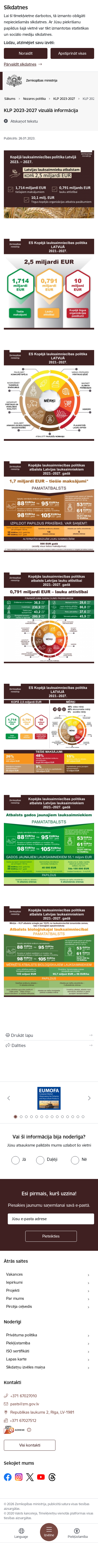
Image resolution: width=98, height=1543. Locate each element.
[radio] (18, 1159)
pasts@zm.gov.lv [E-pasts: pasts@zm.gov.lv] (24, 1403)
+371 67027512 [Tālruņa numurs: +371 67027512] (23, 1420)
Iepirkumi (14, 1282)
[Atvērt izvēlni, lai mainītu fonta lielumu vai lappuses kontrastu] (77, 1534)
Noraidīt (25, 53)
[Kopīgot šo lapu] (49, 1045)
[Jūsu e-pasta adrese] (51, 1218)
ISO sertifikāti (17, 1351)
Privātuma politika (21, 1334)
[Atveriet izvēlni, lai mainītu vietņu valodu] (21, 1534)
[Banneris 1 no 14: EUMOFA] (49, 1098)
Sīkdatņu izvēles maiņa (25, 1367)
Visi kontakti (29, 1445)
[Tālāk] (89, 1098)
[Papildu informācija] (29, 1430)
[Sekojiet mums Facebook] (8, 1477)
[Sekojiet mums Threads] (52, 1477)
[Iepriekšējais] (8, 1098)
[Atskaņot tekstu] (24, 121)
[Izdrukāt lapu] (49, 1035)
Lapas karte (16, 1359)
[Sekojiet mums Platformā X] (30, 1477)
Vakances (14, 1274)
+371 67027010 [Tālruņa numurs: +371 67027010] (23, 1395)
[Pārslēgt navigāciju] (49, 1532)
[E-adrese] (14, 1430)
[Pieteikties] (51, 1236)
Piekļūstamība (18, 1342)
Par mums (15, 1298)
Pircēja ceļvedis (19, 1306)
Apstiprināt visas (72, 53)
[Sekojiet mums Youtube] (41, 1477)
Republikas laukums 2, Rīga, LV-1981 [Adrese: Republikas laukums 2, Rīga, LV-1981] (42, 1412)
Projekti (12, 1290)
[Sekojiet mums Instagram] (19, 1477)
